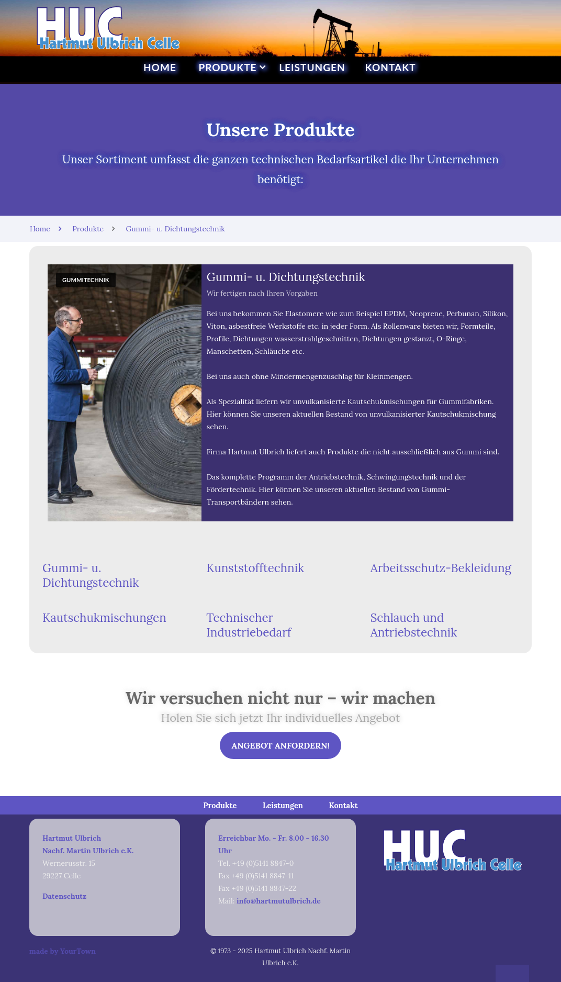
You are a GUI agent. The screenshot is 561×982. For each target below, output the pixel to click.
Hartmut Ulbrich (71, 838)
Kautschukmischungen (104, 617)
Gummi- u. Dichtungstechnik (90, 575)
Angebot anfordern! (280, 745)
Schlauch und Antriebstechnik (414, 625)
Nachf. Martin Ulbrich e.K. (87, 850)
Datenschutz (64, 896)
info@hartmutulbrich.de (279, 901)
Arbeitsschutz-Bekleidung (441, 567)
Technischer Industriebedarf (248, 625)
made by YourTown (48, 951)
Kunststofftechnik (255, 567)
